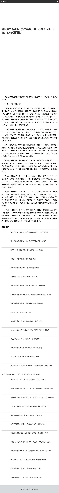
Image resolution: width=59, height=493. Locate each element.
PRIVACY (28, 489)
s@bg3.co (35, 489)
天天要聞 (4, 1)
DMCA (23, 489)
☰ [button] (57, 1)
